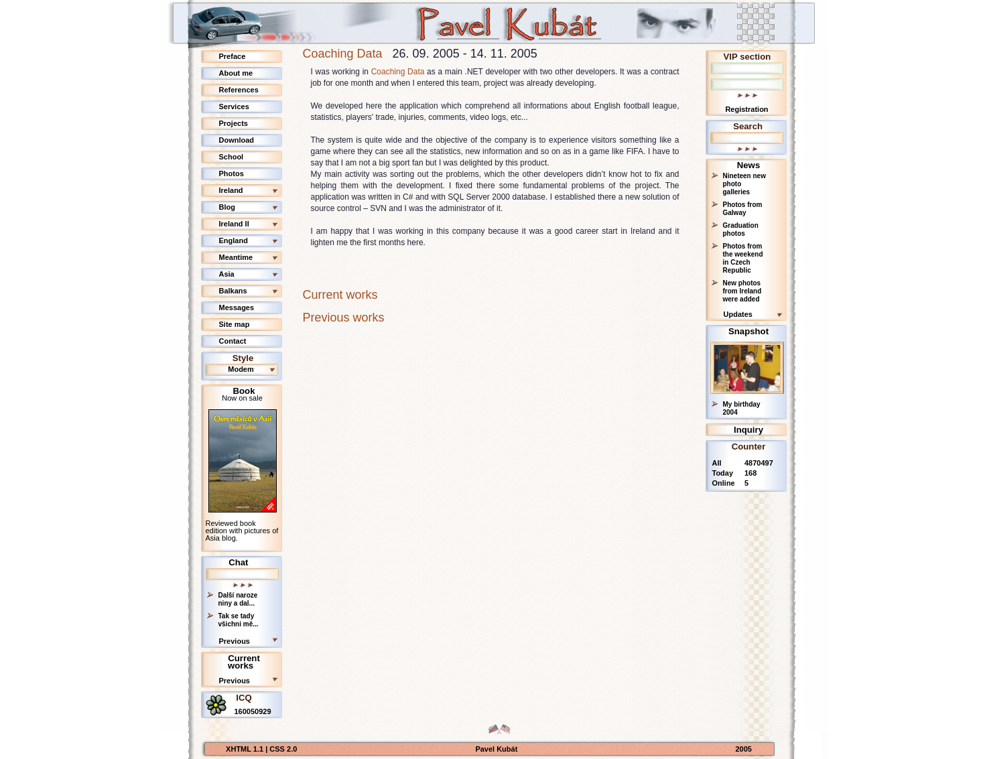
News (748, 165)
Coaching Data (343, 53)
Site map (234, 324)
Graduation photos (741, 229)
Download (237, 140)
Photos (231, 173)
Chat (238, 562)
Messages (237, 307)
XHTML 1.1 (245, 749)
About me (236, 73)
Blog (227, 207)
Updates (738, 314)
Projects (233, 123)
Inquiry (748, 430)
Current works (244, 662)
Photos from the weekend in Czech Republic (743, 258)
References (239, 90)
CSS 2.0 (283, 749)
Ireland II (234, 224)
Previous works (344, 317)
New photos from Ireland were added (742, 291)
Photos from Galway (743, 208)
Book (244, 391)
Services (234, 106)
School (231, 157)
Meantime (236, 257)
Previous (234, 641)
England (233, 240)
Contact (233, 341)
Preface (232, 56)
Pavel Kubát (496, 749)
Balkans (233, 291)
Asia (227, 274)
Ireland (231, 190)
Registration (746, 109)
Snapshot (748, 331)
